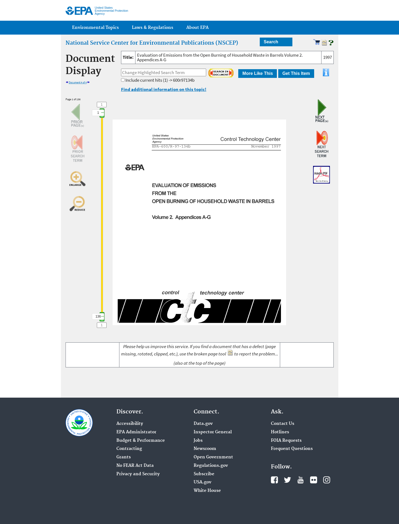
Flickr (313, 479)
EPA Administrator (136, 432)
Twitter (287, 479)
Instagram (326, 479)
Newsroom (205, 448)
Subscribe (204, 474)
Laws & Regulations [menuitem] (152, 27)
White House (207, 490)
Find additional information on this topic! (163, 89)
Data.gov (203, 423)
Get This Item (296, 73)
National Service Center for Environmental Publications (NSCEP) (152, 43)
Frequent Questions (292, 448)
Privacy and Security (138, 474)
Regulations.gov (211, 465)
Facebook (274, 479)
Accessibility (129, 423)
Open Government (213, 457)
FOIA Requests (286, 440)
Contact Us (282, 423)
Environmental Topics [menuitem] (95, 27)
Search (271, 41)
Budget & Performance (140, 440)
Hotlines (280, 432)
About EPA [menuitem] (197, 27)
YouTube (300, 479)
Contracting (129, 448)
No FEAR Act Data (135, 465)
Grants (123, 457)
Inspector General (213, 432)
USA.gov (202, 482)
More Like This (257, 73)
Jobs (198, 440)
